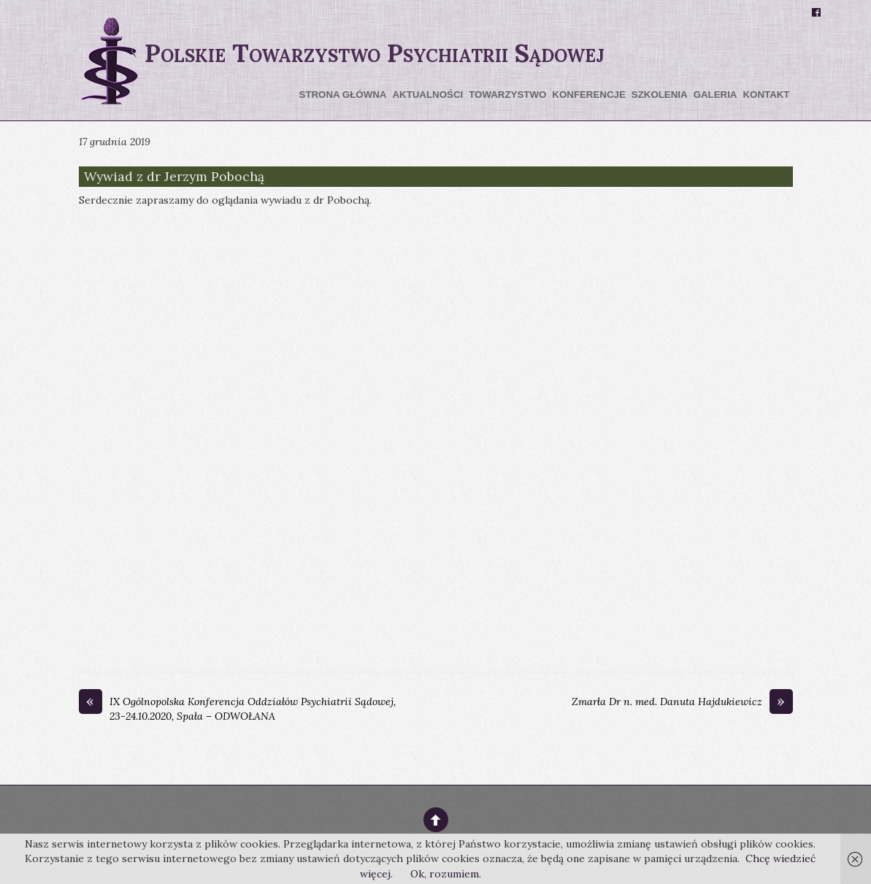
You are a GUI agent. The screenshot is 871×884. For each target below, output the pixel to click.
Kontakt (766, 94)
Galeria (715, 94)
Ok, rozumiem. (445, 873)
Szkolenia (660, 94)
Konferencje (588, 94)
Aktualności (427, 94)
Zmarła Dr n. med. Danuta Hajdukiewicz (682, 702)
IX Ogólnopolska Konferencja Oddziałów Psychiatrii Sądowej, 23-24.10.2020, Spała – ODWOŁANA (237, 709)
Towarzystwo (507, 94)
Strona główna (343, 94)
